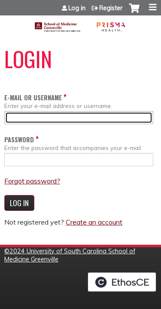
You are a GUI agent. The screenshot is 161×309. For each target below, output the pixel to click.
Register (110, 8)
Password (19, 139)
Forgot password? (32, 181)
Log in (76, 8)
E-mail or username (33, 97)
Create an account (94, 222)
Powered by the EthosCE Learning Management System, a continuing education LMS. (122, 282)
